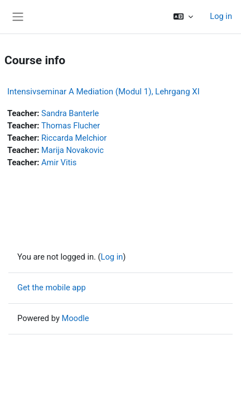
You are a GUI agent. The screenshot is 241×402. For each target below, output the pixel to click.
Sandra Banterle (70, 113)
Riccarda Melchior (74, 138)
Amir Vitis (58, 162)
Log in (221, 16)
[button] (183, 17)
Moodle (75, 318)
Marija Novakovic (72, 150)
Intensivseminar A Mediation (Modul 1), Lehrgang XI (103, 92)
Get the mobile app (51, 288)
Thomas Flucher (70, 126)
